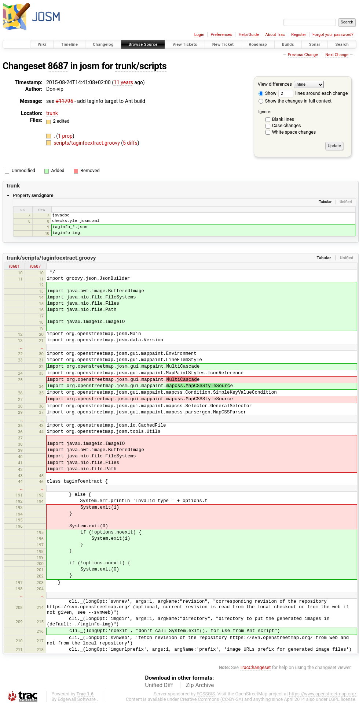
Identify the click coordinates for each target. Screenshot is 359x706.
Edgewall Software (77, 699)
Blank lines (283, 119)
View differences (275, 84)
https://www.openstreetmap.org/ (322, 693)
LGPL (334, 699)
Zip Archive (200, 685)
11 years (123, 82)
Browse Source (143, 44)
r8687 (35, 266)
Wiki (42, 44)
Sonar (314, 44)
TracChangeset (255, 667)
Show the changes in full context (295, 101)
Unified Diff (159, 685)
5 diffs (130, 143)
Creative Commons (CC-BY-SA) (211, 699)
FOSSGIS (206, 693)
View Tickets (184, 44)
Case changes (286, 125)
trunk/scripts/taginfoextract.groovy (51, 257)
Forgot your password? (332, 34)
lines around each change (313, 93)
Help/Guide (249, 34)
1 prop (65, 136)
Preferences (221, 34)
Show (267, 93)
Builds (288, 44)
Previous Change (303, 54)
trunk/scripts (140, 66)
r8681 (14, 266)
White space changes (294, 132)
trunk (52, 113)
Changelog (103, 44)
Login (199, 34)
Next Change (336, 54)
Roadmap (258, 44)
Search (342, 44)
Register (298, 34)
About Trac (275, 34)
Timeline (69, 44)
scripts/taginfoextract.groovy (87, 143)
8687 (58, 66)
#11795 (64, 101)
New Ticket (223, 44)
